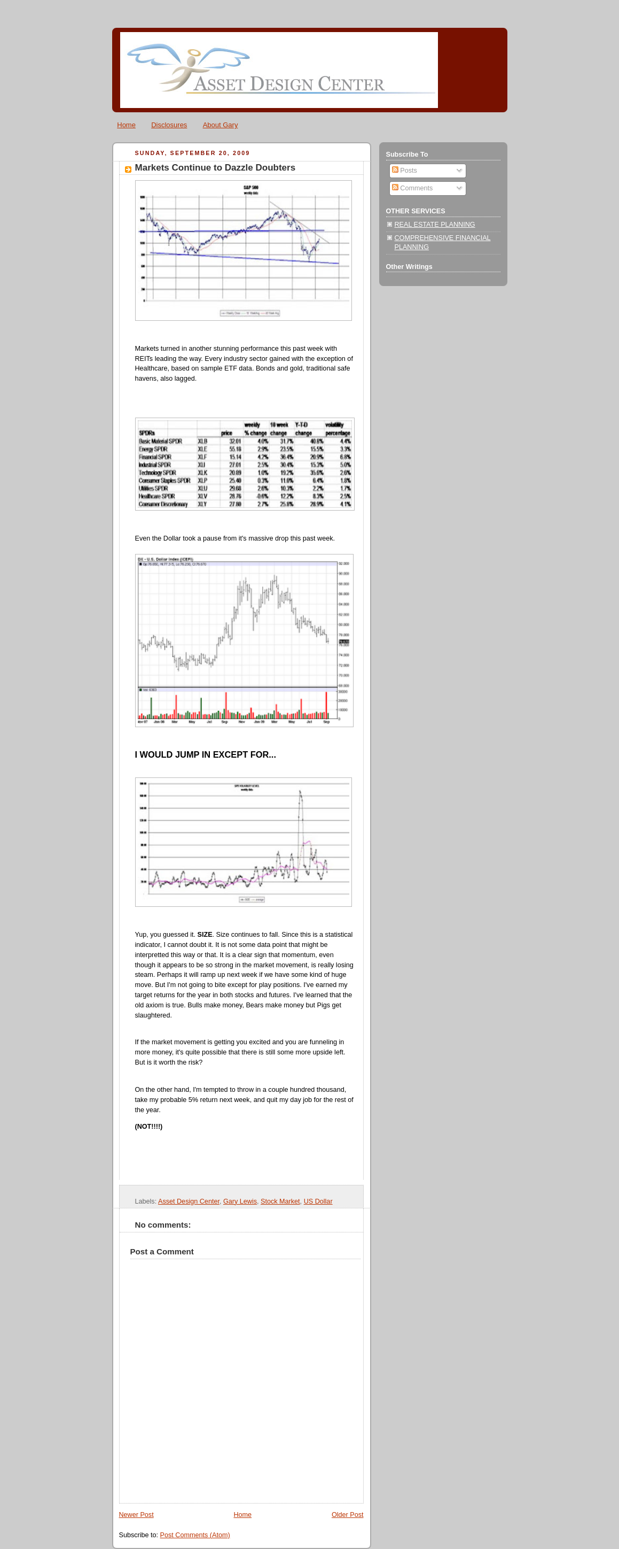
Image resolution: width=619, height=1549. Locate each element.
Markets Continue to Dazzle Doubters (215, 168)
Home (126, 125)
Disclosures (169, 125)
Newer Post (136, 1515)
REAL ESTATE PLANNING (435, 224)
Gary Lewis (240, 1201)
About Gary (220, 125)
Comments (412, 188)
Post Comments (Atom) (195, 1535)
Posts (404, 170)
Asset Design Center (189, 1201)
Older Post (348, 1515)
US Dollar (318, 1201)
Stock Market (280, 1201)
